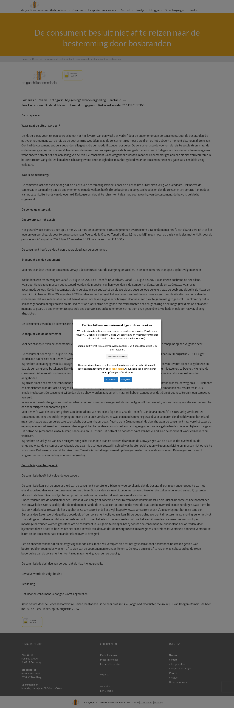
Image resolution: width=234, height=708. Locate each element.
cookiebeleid (117, 368)
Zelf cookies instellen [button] (117, 356)
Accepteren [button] (110, 379)
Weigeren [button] (125, 379)
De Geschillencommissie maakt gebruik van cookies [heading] (117, 325)
